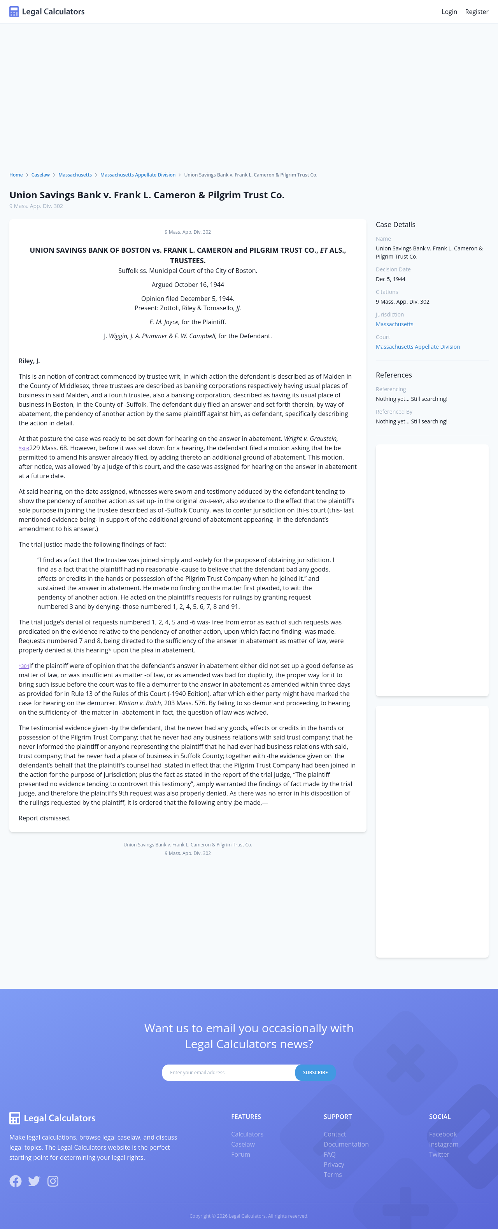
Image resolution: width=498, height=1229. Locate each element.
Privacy (334, 1164)
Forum (240, 1154)
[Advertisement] (249, 113)
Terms (333, 1174)
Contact (335, 1134)
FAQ (330, 1154)
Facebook (443, 1134)
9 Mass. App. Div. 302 (36, 206)
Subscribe (315, 1072)
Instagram (443, 1144)
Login (450, 11)
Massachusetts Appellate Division (137, 174)
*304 (24, 666)
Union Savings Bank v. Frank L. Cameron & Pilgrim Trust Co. (147, 194)
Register (477, 11)
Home (16, 174)
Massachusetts (75, 174)
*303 (24, 448)
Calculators (247, 1134)
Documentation (346, 1144)
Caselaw (41, 174)
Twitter (439, 1154)
